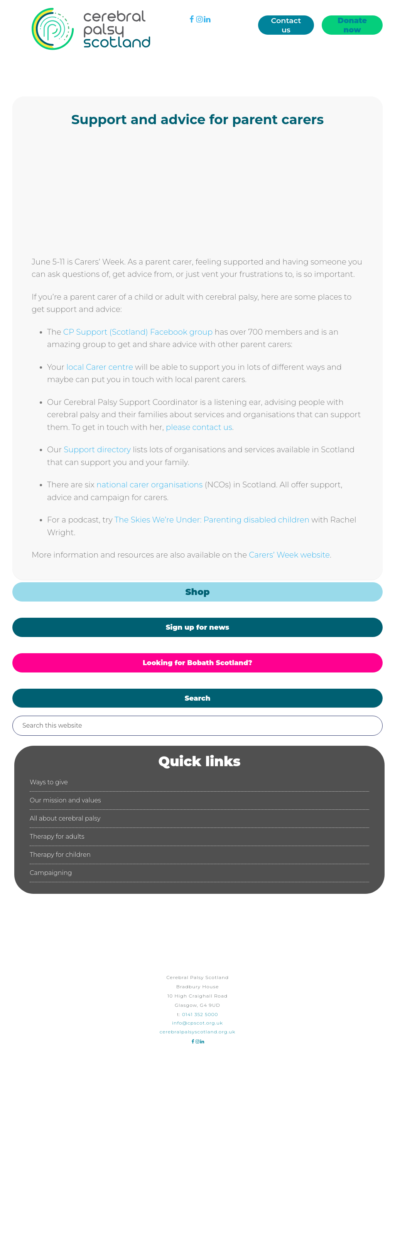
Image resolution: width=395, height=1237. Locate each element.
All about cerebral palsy (65, 818)
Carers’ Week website (288, 555)
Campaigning (51, 872)
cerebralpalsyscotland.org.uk (198, 1032)
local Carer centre (99, 367)
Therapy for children (60, 854)
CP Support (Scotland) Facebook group (138, 332)
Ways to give (49, 782)
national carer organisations (149, 484)
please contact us (199, 427)
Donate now (352, 25)
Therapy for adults (57, 836)
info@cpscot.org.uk (197, 1023)
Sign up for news (197, 627)
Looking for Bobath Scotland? (197, 663)
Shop (197, 591)
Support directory (97, 449)
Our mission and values (65, 800)
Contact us (286, 25)
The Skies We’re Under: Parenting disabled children (212, 519)
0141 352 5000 (200, 1014)
